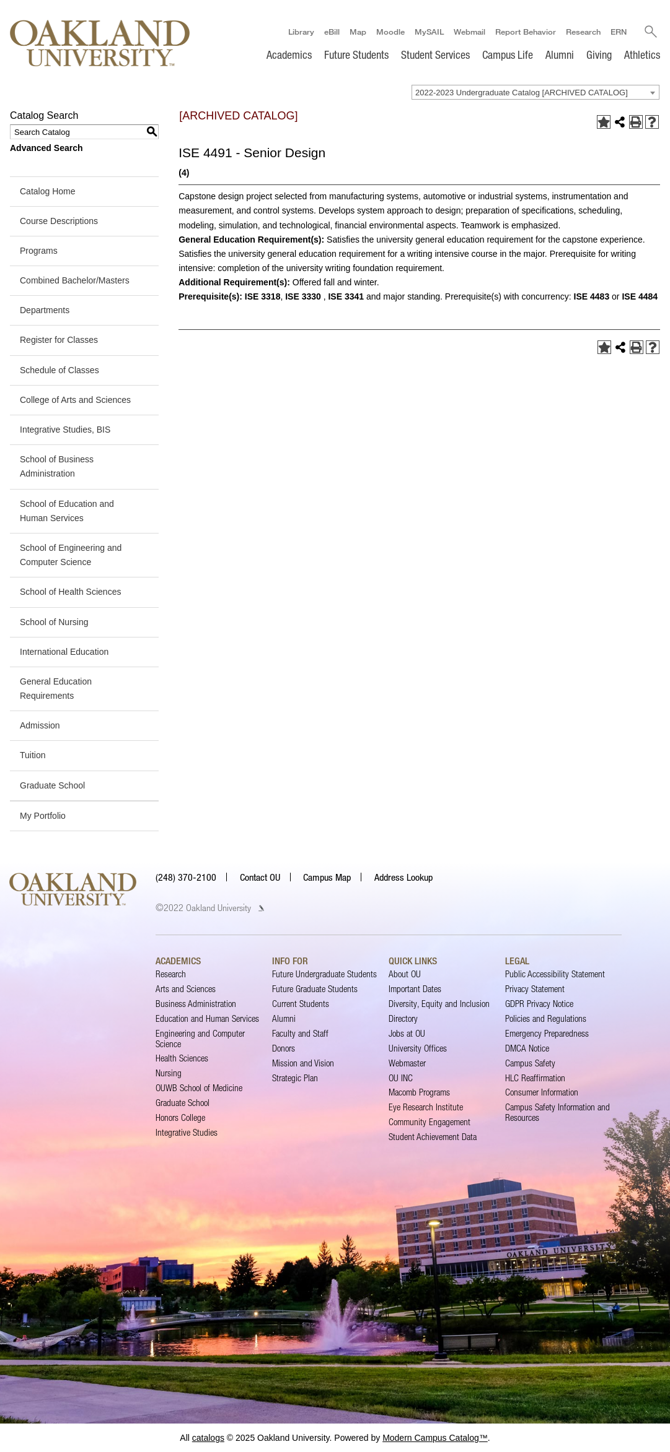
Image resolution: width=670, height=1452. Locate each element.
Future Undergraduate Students (324, 974)
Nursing (169, 1073)
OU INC (401, 1078)
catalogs (208, 1438)
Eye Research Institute (426, 1107)
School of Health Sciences (70, 592)
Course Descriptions (59, 221)
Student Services (435, 54)
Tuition (33, 756)
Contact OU (260, 877)
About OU (405, 974)
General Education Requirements (56, 688)
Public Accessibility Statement (555, 974)
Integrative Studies (187, 1132)
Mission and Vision (303, 1063)
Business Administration (196, 1003)
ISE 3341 (346, 296)
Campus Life (507, 54)
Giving (599, 54)
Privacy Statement (535, 988)
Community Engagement (429, 1122)
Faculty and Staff (300, 1033)
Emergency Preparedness (547, 1033)
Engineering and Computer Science (200, 1038)
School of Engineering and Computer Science (70, 555)
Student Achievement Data (433, 1136)
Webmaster (407, 1063)
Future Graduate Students (315, 988)
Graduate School (52, 785)
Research (583, 32)
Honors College (180, 1117)
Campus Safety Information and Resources (557, 1112)
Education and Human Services (207, 1018)
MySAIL (429, 32)
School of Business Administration (57, 466)
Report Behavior (525, 32)
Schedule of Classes (59, 370)
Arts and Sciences (186, 988)
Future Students (356, 54)
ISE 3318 (263, 296)
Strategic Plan (295, 1078)
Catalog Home (48, 191)
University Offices (418, 1048)
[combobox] (535, 92)
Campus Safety (530, 1063)
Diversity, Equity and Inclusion (439, 1003)
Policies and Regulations (545, 1018)
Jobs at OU (407, 1033)
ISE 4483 (592, 296)
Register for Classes (59, 340)
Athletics (642, 54)
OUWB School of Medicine (199, 1088)
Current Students (300, 1003)
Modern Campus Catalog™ (435, 1438)
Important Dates (415, 988)
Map (358, 32)
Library (301, 32)
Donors (283, 1048)
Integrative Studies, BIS (65, 429)
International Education (64, 652)
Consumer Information (541, 1092)
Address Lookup (403, 877)
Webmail (469, 32)
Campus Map (327, 877)
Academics (289, 54)
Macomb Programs (419, 1092)
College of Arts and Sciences (75, 400)
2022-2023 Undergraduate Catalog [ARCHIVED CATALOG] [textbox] (521, 92)
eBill (332, 32)
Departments (44, 310)
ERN (618, 32)
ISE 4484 (640, 296)
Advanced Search (46, 148)
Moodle (390, 32)
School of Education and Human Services (67, 511)
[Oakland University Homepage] (100, 43)
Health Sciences (182, 1058)
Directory (403, 1018)
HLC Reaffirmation (535, 1078)
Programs (39, 251)
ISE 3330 (303, 296)
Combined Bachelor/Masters (75, 280)
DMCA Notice (527, 1048)
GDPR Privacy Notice (539, 1003)
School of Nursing (54, 622)
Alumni (559, 54)
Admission (40, 725)
